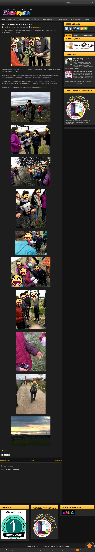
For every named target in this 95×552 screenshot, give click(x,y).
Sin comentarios (36, 27)
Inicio (32, 460)
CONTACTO (18, 3)
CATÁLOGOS (37, 18)
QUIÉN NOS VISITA (50, 18)
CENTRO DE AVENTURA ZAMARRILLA (46, 546)
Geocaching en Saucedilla (17, 25)
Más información (84, 550)
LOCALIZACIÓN (28, 3)
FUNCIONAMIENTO (23, 19)
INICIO (3, 19)
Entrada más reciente (5, 460)
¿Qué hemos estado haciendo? (82, 71)
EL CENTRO (11, 19)
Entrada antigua (58, 460)
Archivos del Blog (87, 35)
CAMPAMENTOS (77, 18)
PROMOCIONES (64, 18)
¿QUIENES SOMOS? (6, 3)
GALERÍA (87, 19)
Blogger (79, 83)
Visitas (76, 35)
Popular (68, 35)
